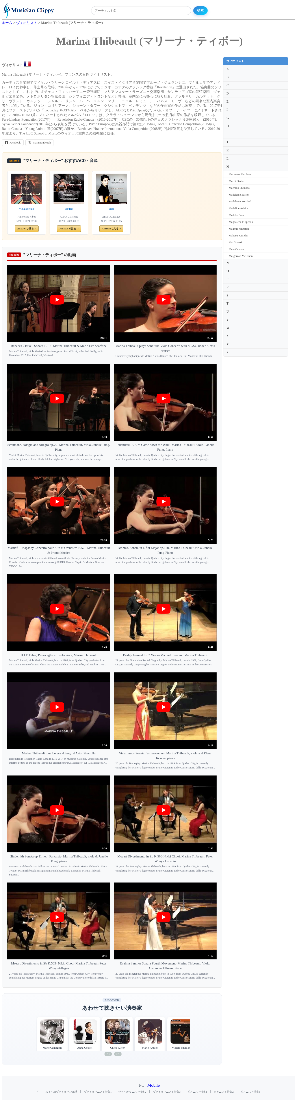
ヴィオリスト (235, 61)
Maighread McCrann (241, 256)
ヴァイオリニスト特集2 (132, 1091)
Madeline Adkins (238, 208)
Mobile (153, 1085)
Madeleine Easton (239, 194)
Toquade (68, 208)
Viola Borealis (26, 208)
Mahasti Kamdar (238, 235)
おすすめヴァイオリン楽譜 (61, 1091)
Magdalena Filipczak (241, 221)
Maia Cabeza (236, 249)
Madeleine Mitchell (240, 201)
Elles (111, 208)
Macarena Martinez (240, 174)
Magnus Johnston (239, 228)
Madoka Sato (236, 215)
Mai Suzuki (235, 242)
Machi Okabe (236, 181)
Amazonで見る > (26, 228)
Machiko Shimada (239, 187)
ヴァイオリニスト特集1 (98, 1091)
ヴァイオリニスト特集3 (167, 1091)
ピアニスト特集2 (224, 1091)
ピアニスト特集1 (197, 1091)
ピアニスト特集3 (250, 1091)
